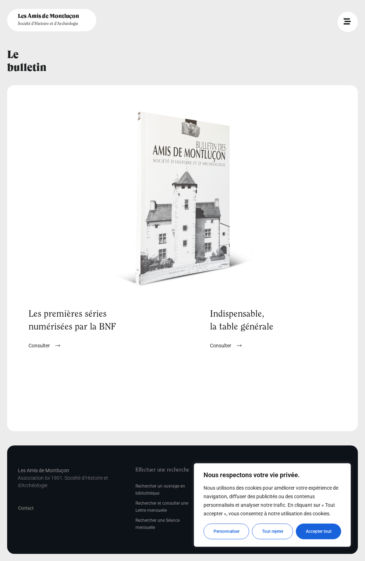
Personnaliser (227, 531)
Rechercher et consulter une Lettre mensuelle (161, 507)
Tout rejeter (272, 531)
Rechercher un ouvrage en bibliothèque (160, 490)
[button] (226, 345)
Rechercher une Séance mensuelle (157, 524)
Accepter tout (318, 531)
